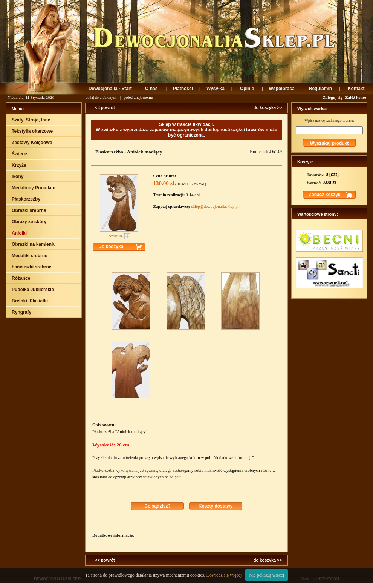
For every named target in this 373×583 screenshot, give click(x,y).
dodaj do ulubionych (101, 97)
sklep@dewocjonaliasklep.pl (215, 206)
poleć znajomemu (138, 97)
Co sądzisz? (157, 506)
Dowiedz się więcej (224, 575)
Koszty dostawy (216, 506)
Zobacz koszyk (325, 194)
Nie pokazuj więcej (266, 575)
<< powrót (105, 107)
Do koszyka (110, 246)
